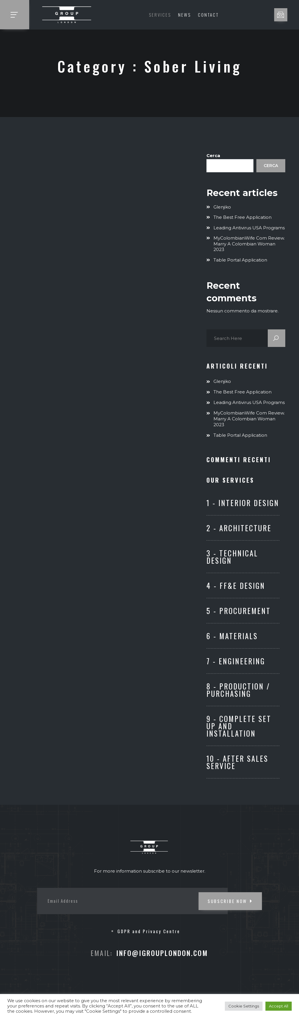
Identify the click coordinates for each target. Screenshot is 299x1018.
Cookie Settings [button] (243, 1006)
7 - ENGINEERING (235, 661)
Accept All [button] (278, 1006)
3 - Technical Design (232, 556)
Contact (208, 14)
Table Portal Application (240, 260)
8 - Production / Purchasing (238, 689)
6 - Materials (232, 635)
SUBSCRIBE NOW (230, 901)
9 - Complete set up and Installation (238, 726)
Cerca (213, 155)
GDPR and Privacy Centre (148, 931)
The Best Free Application (242, 217)
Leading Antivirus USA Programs (249, 228)
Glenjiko (222, 207)
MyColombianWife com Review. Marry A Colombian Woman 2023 (249, 243)
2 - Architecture (239, 528)
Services (160, 14)
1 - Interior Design (242, 502)
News (184, 14)
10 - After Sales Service (237, 762)
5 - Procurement (238, 610)
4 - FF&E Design (235, 585)
